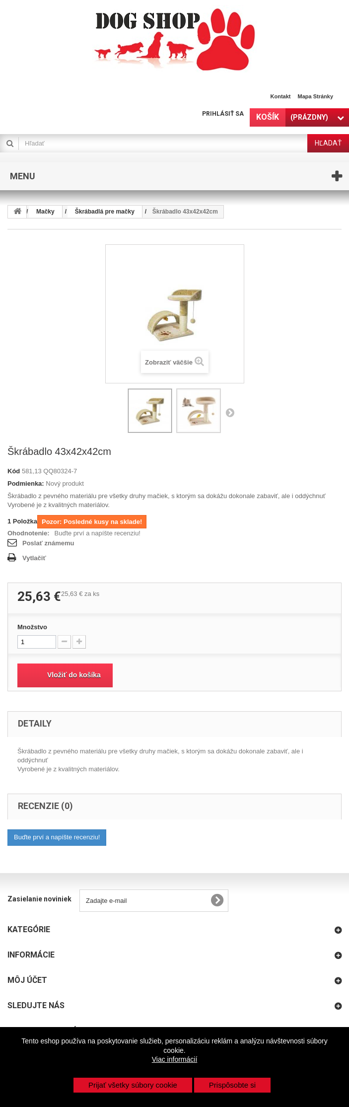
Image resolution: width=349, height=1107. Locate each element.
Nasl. (230, 412)
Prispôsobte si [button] (232, 1085)
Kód (13, 471)
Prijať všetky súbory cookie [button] (132, 1085)
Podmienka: (25, 483)
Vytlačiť (34, 558)
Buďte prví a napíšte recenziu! (97, 533)
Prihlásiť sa (223, 113)
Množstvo (32, 627)
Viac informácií (175, 1059)
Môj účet (27, 980)
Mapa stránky (315, 96)
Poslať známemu (48, 543)
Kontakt (281, 96)
